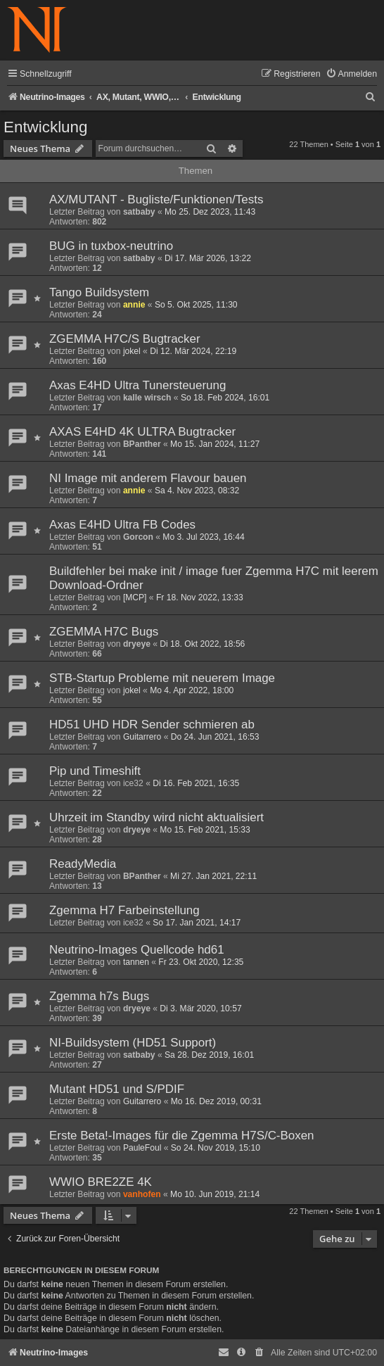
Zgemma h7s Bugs (99, 996)
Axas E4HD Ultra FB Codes (122, 524)
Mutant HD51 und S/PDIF (116, 1089)
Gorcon (138, 537)
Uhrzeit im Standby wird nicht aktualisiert (156, 817)
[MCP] (135, 597)
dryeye (137, 644)
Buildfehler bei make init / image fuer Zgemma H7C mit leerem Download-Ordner (213, 578)
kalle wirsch (147, 398)
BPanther (142, 444)
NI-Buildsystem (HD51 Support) (132, 1042)
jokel (132, 351)
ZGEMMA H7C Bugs (103, 631)
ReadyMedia (82, 864)
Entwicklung (45, 127)
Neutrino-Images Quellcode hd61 (136, 949)
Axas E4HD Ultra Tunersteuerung (137, 385)
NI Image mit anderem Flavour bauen (148, 478)
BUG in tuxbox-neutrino (111, 246)
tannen (136, 962)
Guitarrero (142, 737)
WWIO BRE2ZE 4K (100, 1182)
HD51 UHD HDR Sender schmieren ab (152, 724)
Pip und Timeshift (95, 771)
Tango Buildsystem (99, 292)
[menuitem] (351, 74)
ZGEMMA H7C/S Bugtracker (124, 339)
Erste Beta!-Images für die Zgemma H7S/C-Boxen (181, 1135)
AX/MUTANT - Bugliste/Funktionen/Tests (156, 199)
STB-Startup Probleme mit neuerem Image (162, 678)
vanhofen (142, 1194)
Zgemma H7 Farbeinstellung (124, 910)
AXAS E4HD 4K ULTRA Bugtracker (142, 431)
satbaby (139, 212)
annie (134, 305)
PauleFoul (142, 1148)
